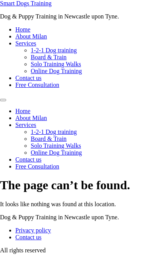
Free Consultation (37, 85)
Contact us (28, 78)
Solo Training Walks (56, 64)
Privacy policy (33, 230)
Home (22, 29)
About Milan (31, 36)
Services (25, 43)
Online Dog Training (56, 71)
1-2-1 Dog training (54, 50)
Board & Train (48, 57)
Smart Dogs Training (25, 3)
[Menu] (3, 100)
